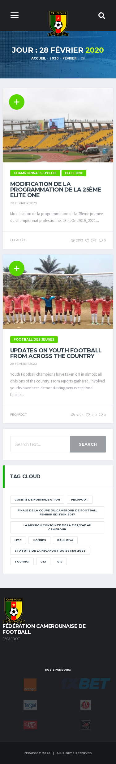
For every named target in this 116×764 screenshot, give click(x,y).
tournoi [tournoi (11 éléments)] (22, 561)
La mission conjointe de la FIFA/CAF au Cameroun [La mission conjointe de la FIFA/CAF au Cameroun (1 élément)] (57, 527)
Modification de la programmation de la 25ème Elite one (55, 190)
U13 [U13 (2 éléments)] (43, 561)
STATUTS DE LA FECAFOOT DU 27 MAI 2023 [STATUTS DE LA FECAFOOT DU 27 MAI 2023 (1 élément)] (50, 550)
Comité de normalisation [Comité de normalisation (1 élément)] (37, 499)
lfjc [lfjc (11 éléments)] (18, 540)
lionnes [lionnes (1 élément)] (39, 540)
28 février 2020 (23, 203)
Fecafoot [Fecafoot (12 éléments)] (79, 499)
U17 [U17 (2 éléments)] (59, 561)
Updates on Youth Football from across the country (56, 353)
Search (88, 444)
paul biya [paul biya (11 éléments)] (65, 540)
